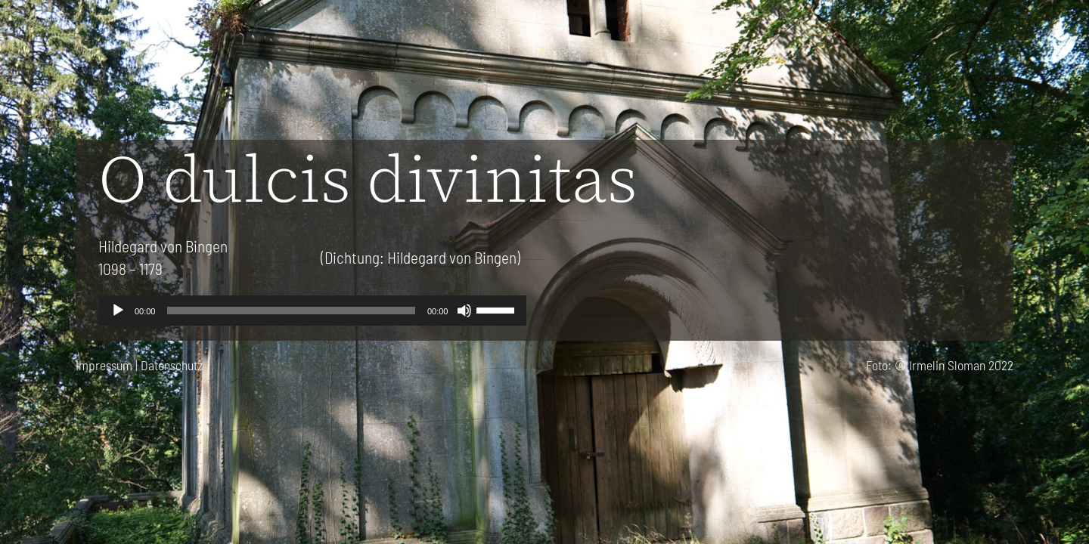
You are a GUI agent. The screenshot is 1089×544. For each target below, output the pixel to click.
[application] (312, 310)
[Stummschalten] (464, 310)
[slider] (290, 310)
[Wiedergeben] (118, 310)
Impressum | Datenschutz (139, 365)
